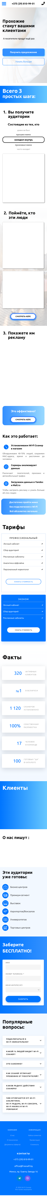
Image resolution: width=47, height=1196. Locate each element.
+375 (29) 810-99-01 (23, 3)
